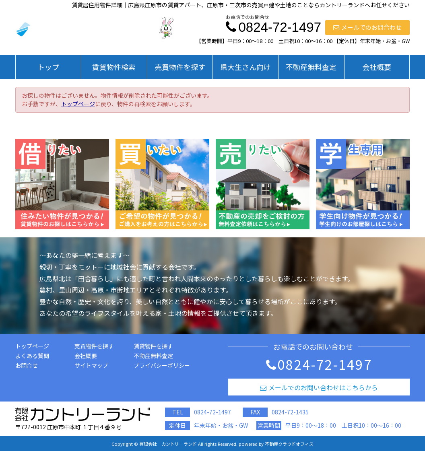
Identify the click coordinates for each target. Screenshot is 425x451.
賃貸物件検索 (114, 67)
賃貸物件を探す (153, 346)
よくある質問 (32, 356)
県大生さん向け (245, 67)
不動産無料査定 (311, 67)
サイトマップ (91, 365)
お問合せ (26, 365)
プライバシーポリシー (162, 365)
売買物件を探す (180, 67)
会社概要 (376, 67)
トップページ (78, 104)
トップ (48, 67)
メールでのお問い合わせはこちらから (319, 387)
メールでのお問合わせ (367, 27)
